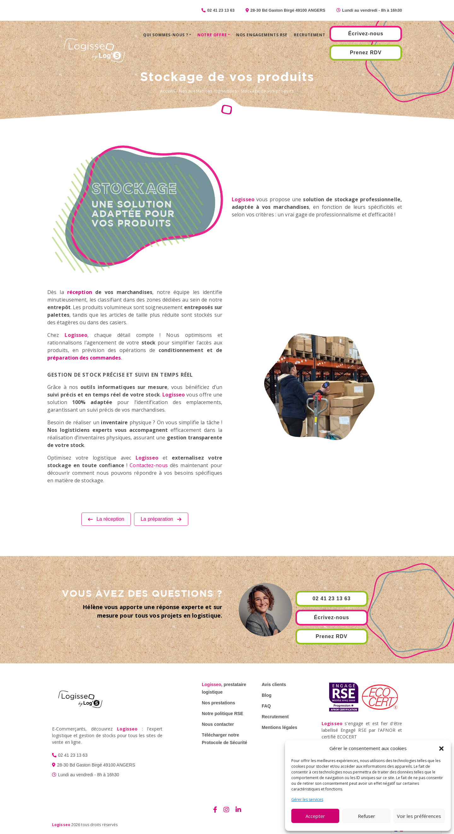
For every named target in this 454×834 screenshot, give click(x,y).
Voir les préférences (419, 816)
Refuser (366, 816)
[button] (441, 748)
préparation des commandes (84, 357)
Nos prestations (218, 702)
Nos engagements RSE (262, 35)
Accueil (167, 91)
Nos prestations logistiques (208, 91)
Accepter (315, 816)
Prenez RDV (366, 52)
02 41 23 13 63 (331, 598)
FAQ (266, 705)
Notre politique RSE (222, 713)
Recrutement (309, 35)
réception (79, 292)
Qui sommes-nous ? (165, 35)
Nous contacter (218, 724)
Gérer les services (307, 799)
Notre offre (212, 35)
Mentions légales (279, 727)
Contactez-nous (148, 465)
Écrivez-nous (365, 33)
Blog (266, 695)
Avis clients (274, 684)
